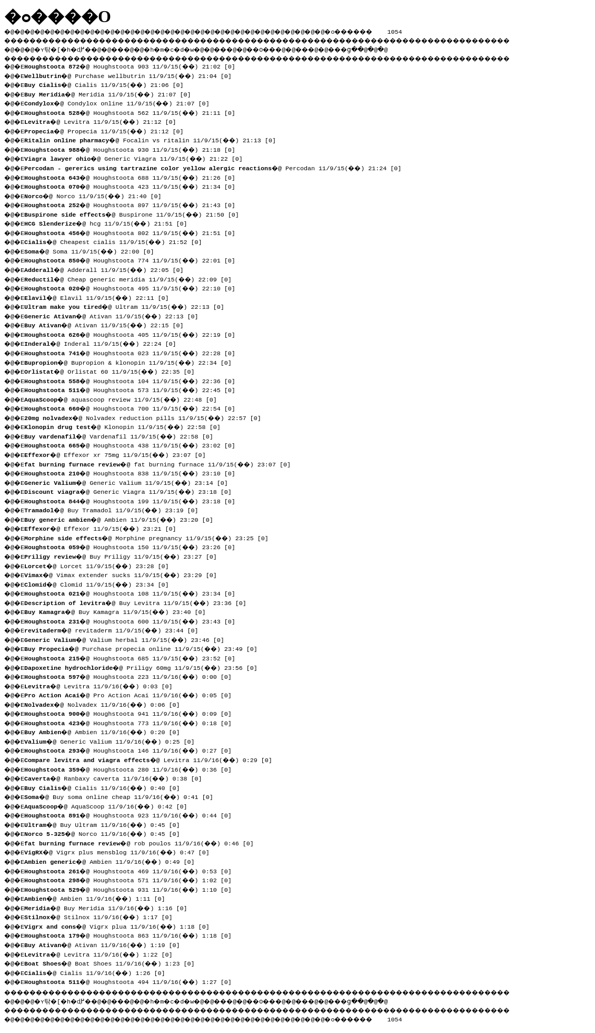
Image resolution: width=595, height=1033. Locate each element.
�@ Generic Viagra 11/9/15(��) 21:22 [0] (137, 157)
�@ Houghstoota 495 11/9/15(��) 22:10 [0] (133, 287)
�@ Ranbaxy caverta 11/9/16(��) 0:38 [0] (116, 777)
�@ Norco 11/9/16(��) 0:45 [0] (105, 833)
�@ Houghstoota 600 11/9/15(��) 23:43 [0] (133, 620)
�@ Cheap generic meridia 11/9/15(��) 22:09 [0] (131, 278)
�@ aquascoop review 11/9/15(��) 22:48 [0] (124, 398)
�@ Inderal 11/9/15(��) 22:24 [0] (104, 342)
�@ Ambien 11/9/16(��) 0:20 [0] (105, 731)
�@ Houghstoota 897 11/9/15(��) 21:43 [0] (133, 204)
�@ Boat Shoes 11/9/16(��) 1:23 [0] (113, 962)
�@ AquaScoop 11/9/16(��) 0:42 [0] (109, 805)
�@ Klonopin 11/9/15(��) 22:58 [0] (126, 426)
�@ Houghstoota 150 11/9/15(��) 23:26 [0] (133, 546)
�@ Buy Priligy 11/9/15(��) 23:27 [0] (124, 555)
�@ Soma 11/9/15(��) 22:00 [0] (92, 250)
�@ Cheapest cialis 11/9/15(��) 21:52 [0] (116, 241)
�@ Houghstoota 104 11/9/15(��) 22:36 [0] (133, 380)
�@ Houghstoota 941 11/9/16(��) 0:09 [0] (131, 712)
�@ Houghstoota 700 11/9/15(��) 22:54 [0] (133, 407)
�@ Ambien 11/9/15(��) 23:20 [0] (122, 518)
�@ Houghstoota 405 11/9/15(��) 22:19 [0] (133, 333)
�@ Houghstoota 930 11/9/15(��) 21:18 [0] (133, 148)
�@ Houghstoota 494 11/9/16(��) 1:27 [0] (131, 981)
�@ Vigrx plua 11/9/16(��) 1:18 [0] (120, 925)
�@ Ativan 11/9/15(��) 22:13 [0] (115, 315)
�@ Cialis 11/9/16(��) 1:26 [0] (98, 972)
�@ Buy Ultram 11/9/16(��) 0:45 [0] (105, 824)
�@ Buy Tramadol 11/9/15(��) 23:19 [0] (115, 509)
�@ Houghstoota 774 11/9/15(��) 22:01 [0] (133, 259)
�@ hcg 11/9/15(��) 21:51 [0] (109, 222)
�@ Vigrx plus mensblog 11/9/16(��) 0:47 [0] (120, 851)
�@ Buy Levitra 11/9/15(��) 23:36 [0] (139, 602)
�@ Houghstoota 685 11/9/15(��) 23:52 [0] (133, 657)
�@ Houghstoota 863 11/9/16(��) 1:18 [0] (131, 934)
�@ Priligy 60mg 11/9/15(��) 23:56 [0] (144, 666)
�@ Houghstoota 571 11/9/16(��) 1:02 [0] (131, 879)
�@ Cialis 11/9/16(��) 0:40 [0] (105, 787)
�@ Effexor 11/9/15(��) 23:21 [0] (104, 527)
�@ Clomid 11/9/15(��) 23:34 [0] (100, 583)
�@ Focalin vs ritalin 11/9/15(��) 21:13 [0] (153, 139)
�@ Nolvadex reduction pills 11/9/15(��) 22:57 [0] (146, 417)
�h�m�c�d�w (186, 48)
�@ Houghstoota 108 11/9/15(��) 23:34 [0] (133, 592)
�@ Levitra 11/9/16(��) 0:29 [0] (151, 759)
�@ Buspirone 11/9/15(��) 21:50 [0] (135, 213)
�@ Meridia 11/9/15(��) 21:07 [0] (111, 93)
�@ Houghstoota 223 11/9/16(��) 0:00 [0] (131, 675)
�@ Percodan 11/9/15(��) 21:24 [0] (216, 167)
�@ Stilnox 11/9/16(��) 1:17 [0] (102, 916)
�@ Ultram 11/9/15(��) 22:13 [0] (128, 305)
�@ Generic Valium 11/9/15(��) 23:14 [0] (129, 481)
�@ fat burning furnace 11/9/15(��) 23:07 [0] (161, 463)
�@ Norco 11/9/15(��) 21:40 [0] (96, 195)
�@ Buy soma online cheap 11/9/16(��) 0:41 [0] (122, 796)
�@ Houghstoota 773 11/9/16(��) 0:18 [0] (131, 722)
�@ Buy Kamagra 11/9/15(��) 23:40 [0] (118, 611)
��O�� (289, 48)
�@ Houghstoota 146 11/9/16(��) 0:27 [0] (131, 749)
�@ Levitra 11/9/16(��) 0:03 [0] (102, 685)
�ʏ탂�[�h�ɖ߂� (68, 48)
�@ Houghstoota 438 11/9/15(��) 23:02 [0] (133, 444)
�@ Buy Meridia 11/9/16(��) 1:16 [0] (109, 907)
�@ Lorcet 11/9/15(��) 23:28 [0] (100, 565)
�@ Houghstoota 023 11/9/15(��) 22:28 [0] (133, 352)
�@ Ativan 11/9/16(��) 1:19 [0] (105, 944)
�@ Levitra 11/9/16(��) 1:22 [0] (102, 953)
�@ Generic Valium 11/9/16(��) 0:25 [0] (113, 740)
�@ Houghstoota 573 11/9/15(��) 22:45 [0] (133, 389)
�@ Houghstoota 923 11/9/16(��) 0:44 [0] (131, 814)
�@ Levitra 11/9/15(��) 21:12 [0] (104, 120)
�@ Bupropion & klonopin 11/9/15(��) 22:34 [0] (131, 361)
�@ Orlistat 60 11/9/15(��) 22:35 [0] (113, 370)
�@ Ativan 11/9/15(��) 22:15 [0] (107, 324)
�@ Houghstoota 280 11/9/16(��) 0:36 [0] (131, 768)
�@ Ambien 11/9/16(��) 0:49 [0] (113, 860)
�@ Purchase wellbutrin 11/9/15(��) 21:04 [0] (131, 75)
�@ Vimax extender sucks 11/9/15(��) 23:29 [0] (124, 574)
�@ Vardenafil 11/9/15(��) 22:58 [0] (122, 435)
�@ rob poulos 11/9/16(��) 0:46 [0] (142, 842)
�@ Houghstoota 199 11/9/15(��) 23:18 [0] (133, 500)
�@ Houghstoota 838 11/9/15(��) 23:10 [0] (133, 472)
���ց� (382, 48)
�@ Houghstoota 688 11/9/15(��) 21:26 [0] (133, 176)
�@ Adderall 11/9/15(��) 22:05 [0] (107, 269)
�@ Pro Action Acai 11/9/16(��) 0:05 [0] (131, 694)
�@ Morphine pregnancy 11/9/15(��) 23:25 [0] (150, 537)
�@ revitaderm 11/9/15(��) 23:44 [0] (115, 629)
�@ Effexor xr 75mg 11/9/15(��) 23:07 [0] (118, 454)
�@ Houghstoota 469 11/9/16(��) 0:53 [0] (131, 870)
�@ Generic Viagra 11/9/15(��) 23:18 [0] (131, 490)
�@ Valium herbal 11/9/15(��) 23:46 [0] (128, 639)
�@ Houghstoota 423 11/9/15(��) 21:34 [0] (133, 185)
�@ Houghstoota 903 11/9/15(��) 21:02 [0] (133, 65)
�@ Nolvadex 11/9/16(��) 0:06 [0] (105, 703)
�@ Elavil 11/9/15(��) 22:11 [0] (100, 297)
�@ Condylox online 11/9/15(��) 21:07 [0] (120, 102)
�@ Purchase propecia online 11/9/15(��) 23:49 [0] (144, 648)
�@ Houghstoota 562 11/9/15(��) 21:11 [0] (133, 112)
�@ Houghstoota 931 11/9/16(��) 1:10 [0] (131, 888)
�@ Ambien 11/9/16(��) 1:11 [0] (98, 897)
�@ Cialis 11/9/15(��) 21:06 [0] (107, 84)
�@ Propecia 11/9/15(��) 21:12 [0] (107, 130)
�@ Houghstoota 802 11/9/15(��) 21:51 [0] (133, 232)
